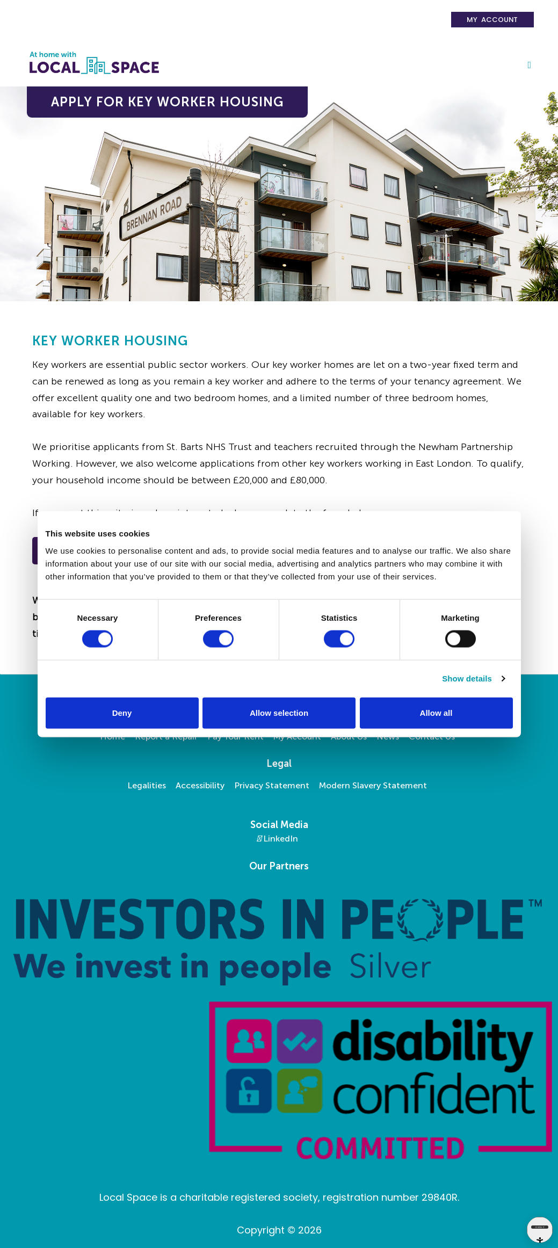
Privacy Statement (271, 785)
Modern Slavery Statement (373, 785)
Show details (467, 678)
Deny (122, 712)
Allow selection (279, 712)
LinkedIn (277, 838)
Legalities (146, 785)
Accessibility (200, 785)
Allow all (436, 712)
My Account (492, 19)
